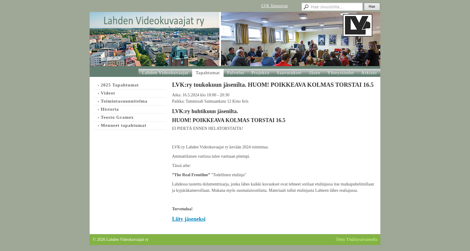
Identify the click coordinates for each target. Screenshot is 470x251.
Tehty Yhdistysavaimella (356, 239)
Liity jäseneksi (189, 219)
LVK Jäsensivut (274, 6)
